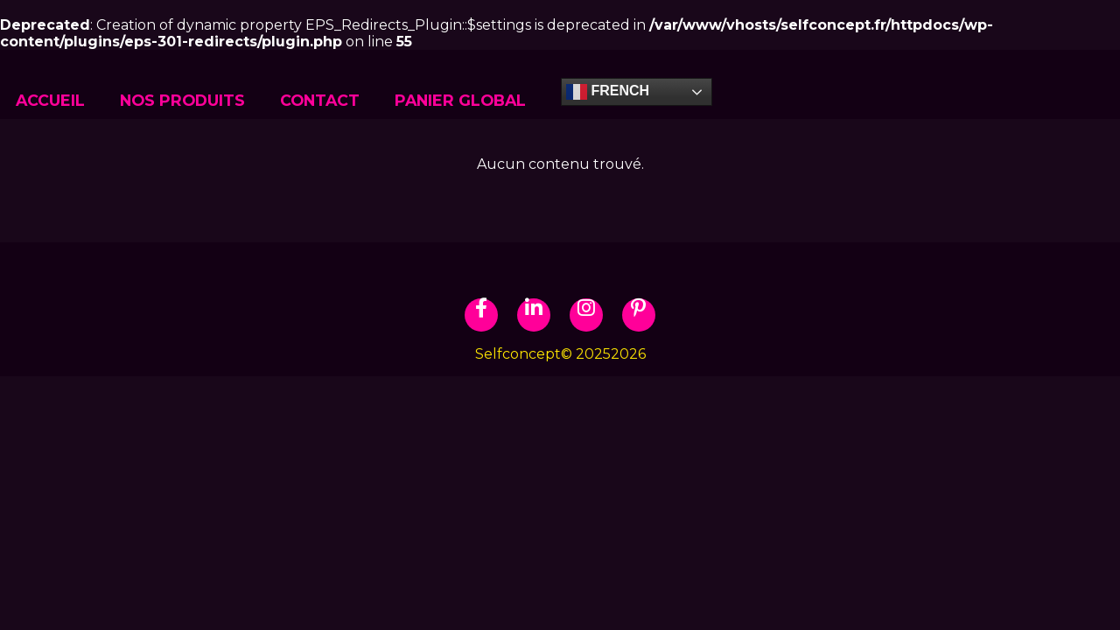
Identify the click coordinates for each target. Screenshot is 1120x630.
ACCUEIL (50, 100)
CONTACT (320, 100)
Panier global (460, 100)
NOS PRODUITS (182, 100)
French (607, 91)
